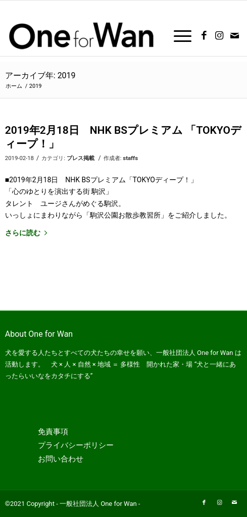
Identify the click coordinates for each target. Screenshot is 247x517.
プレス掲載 (80, 158)
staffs (130, 158)
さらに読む (28, 233)
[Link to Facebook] (204, 35)
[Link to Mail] (234, 35)
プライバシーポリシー (76, 445)
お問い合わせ (60, 458)
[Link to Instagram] (219, 35)
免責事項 (53, 431)
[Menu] (177, 36)
